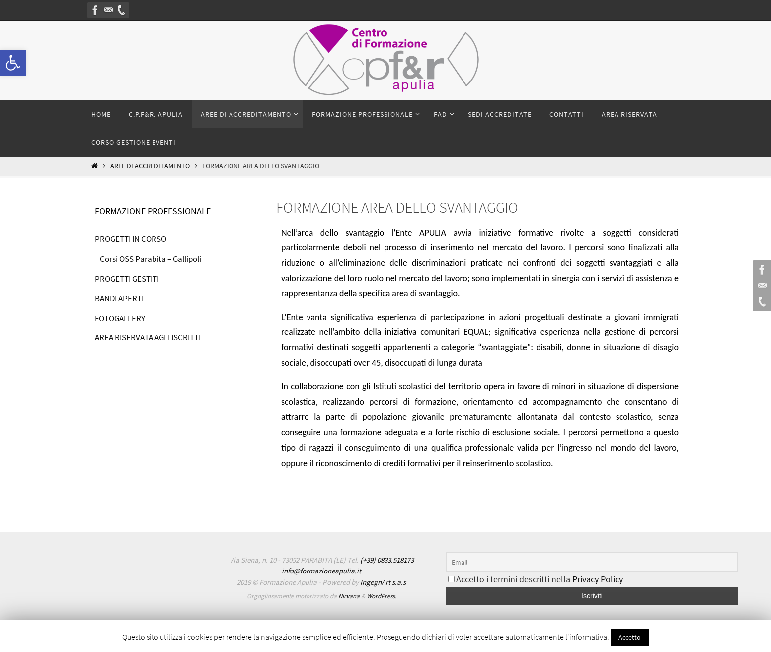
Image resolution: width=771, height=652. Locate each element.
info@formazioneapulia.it (321, 570)
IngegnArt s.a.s (383, 582)
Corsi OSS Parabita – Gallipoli (155, 258)
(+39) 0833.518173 (387, 560)
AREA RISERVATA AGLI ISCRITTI (153, 337)
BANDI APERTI (121, 298)
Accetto (629, 637)
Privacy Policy (597, 579)
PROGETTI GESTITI (130, 278)
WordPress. (381, 596)
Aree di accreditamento (150, 166)
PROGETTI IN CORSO (133, 238)
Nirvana (349, 596)
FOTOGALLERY (122, 318)
